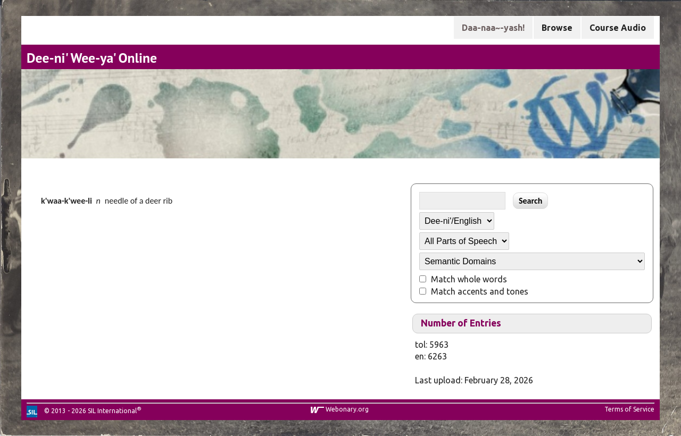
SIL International (112, 410)
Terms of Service (629, 409)
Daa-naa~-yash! (493, 27)
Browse (557, 27)
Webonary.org (347, 409)
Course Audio (617, 27)
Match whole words (469, 279)
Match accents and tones (479, 291)
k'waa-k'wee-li (66, 201)
